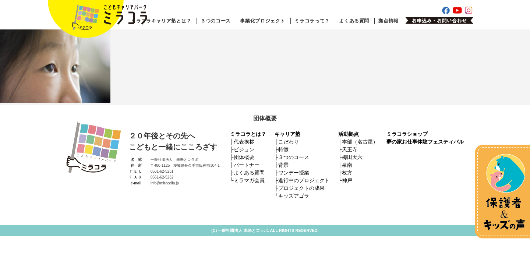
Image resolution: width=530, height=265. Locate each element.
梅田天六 (352, 157)
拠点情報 (388, 21)
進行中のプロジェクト (304, 180)
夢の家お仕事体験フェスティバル (425, 142)
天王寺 (349, 149)
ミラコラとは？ (248, 134)
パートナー (246, 165)
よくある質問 (354, 21)
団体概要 (244, 157)
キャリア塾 (287, 134)
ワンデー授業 (293, 173)
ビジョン (244, 149)
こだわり (288, 142)
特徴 (283, 149)
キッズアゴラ (293, 196)
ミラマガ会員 (249, 180)
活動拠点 (348, 134)
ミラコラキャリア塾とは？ (161, 21)
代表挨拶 (244, 142)
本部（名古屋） (360, 142)
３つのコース (216, 21)
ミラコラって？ (312, 21)
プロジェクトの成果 (301, 188)
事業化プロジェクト (262, 21)
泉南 (347, 165)
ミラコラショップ (407, 134)
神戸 (347, 180)
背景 (283, 165)
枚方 (347, 173)
